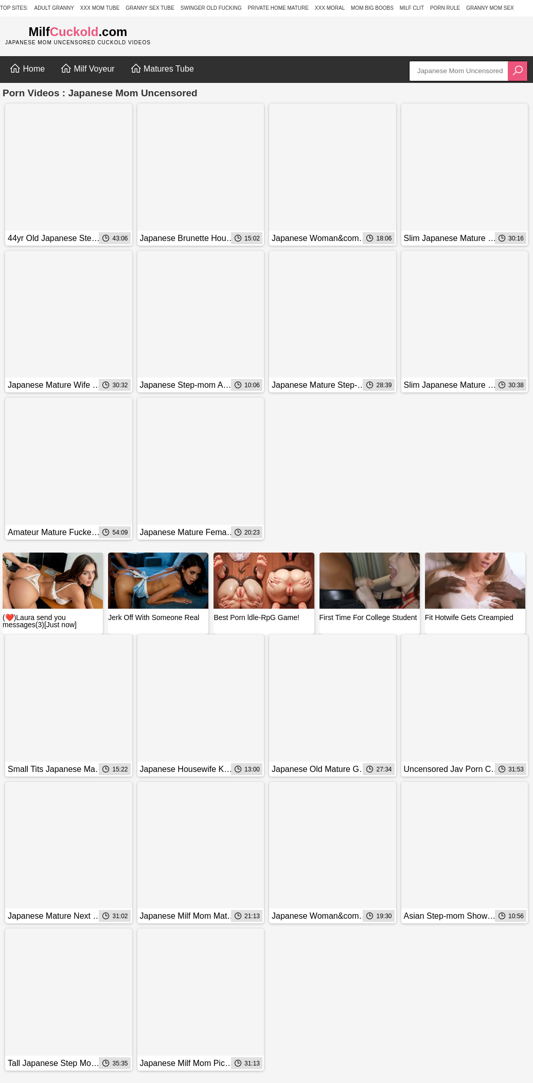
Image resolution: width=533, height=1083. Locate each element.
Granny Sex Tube (150, 8)
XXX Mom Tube (100, 8)
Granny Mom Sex (490, 8)
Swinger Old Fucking (211, 8)
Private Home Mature (278, 8)
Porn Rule (445, 8)
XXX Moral (330, 8)
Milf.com (77, 32)
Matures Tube (162, 68)
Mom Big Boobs (372, 8)
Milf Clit (412, 8)
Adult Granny (54, 8)
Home (27, 68)
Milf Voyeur (87, 68)
